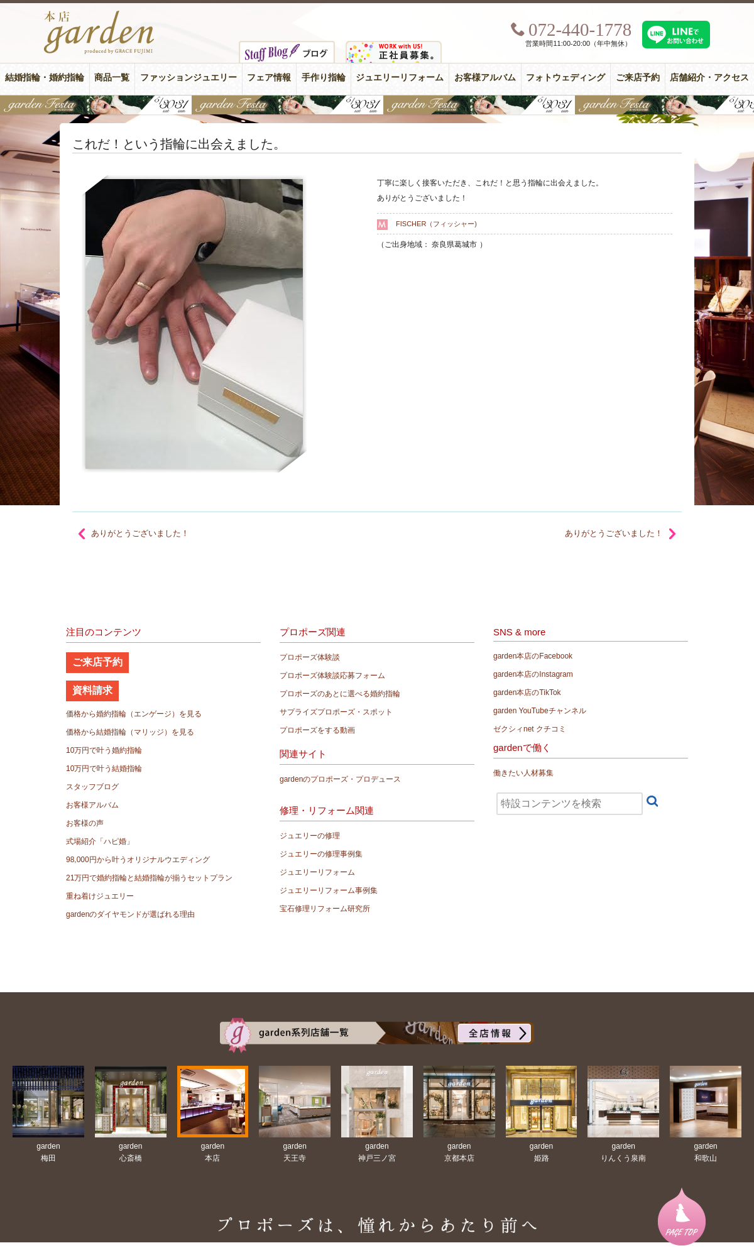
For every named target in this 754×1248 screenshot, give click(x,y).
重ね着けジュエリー (100, 896)
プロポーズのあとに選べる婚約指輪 (340, 693)
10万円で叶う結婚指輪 (104, 768)
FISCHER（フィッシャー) (436, 223)
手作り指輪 (324, 77)
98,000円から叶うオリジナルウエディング (138, 859)
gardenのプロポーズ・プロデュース (340, 779)
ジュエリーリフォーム (400, 77)
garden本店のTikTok (527, 692)
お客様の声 (85, 823)
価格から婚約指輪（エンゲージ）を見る (134, 713)
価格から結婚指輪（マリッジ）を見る (130, 732)
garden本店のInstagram (533, 674)
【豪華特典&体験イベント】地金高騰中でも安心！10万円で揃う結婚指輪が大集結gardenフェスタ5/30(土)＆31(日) (377, 105)
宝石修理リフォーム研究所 (325, 908)
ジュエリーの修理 (310, 835)
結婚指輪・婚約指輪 (44, 77)
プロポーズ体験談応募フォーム (332, 675)
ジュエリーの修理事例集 (321, 854)
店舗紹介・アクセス (709, 77)
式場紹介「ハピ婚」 (100, 841)
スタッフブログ (92, 786)
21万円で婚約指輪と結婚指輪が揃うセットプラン (149, 877)
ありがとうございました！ (614, 533)
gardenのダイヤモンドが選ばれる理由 (130, 914)
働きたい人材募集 (523, 773)
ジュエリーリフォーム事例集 (329, 890)
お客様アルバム (485, 77)
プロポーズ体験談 (310, 657)
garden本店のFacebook (532, 656)
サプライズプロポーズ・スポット (336, 712)
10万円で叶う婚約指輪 (104, 750)
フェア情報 (269, 77)
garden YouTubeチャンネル (539, 710)
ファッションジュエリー (188, 77)
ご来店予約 (638, 77)
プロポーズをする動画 (317, 730)
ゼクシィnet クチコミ (529, 729)
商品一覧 (111, 77)
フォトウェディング (565, 77)
